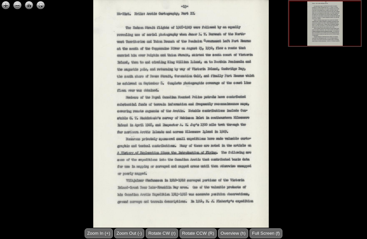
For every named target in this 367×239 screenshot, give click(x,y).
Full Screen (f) (266, 233)
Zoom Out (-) (129, 233)
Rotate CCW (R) (198, 233)
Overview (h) (233, 233)
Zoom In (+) (98, 233)
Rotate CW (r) (162, 233)
